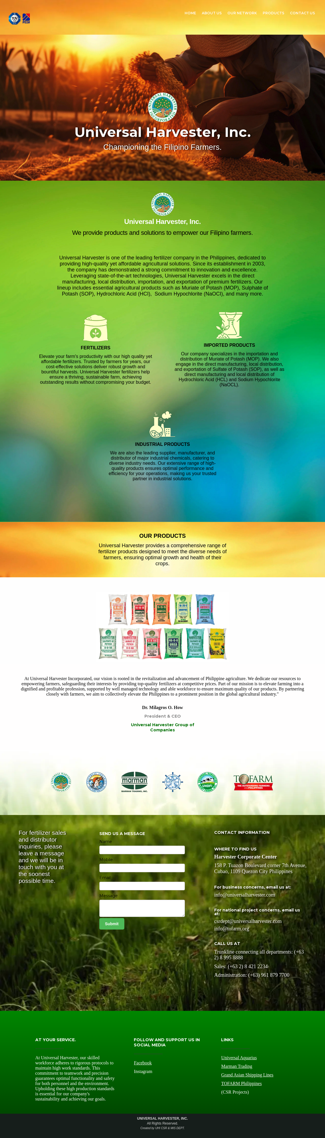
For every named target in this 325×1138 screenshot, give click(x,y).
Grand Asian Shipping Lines (247, 1074)
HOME (190, 13)
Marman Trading (236, 1066)
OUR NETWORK (242, 13)
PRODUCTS (273, 13)
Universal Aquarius (239, 1057)
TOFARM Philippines (241, 1083)
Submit (112, 924)
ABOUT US (212, 13)
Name (105, 841)
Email (105, 877)
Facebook (143, 1062)
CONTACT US (302, 13)
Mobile (106, 859)
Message (108, 895)
